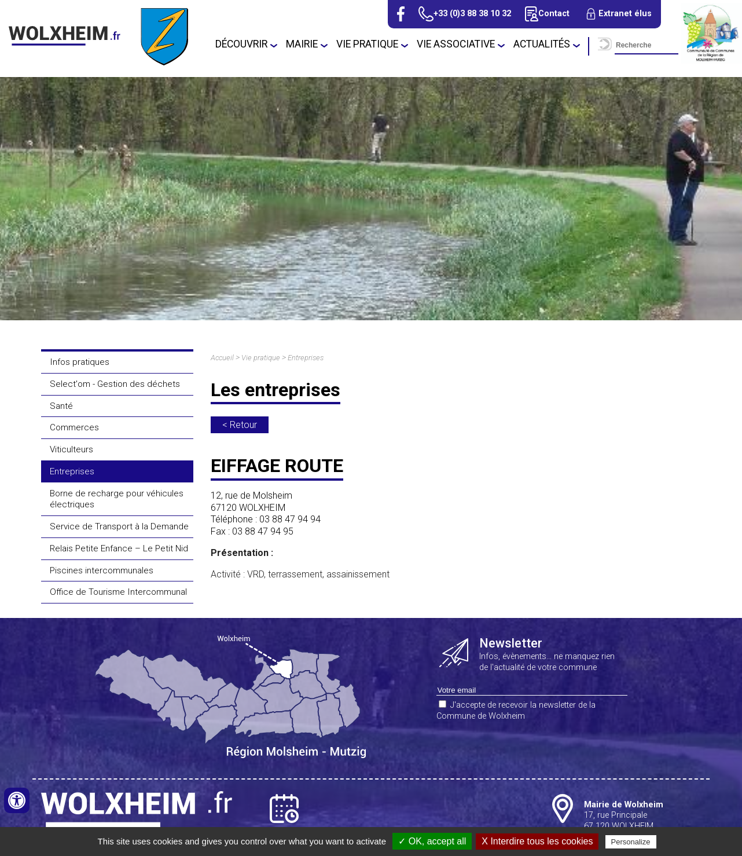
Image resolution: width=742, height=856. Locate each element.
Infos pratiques (79, 362)
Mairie (302, 44)
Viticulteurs (71, 449)
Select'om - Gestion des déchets (115, 384)
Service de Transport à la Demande (119, 526)
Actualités (541, 44)
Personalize (631, 841)
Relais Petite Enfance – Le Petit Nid (119, 548)
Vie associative (456, 44)
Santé (61, 406)
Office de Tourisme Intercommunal (118, 592)
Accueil (222, 357)
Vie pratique (367, 44)
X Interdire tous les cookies (537, 841)
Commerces (74, 427)
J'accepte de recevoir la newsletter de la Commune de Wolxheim (516, 710)
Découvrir (241, 44)
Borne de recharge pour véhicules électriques (116, 499)
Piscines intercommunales (101, 570)
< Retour (239, 424)
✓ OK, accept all (432, 841)
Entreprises (72, 471)
